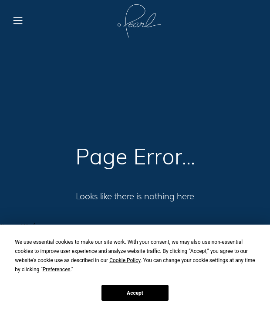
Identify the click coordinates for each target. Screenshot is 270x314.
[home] (137, 21)
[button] (17, 21)
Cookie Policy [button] (124, 260)
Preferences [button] (57, 269)
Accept (135, 293)
